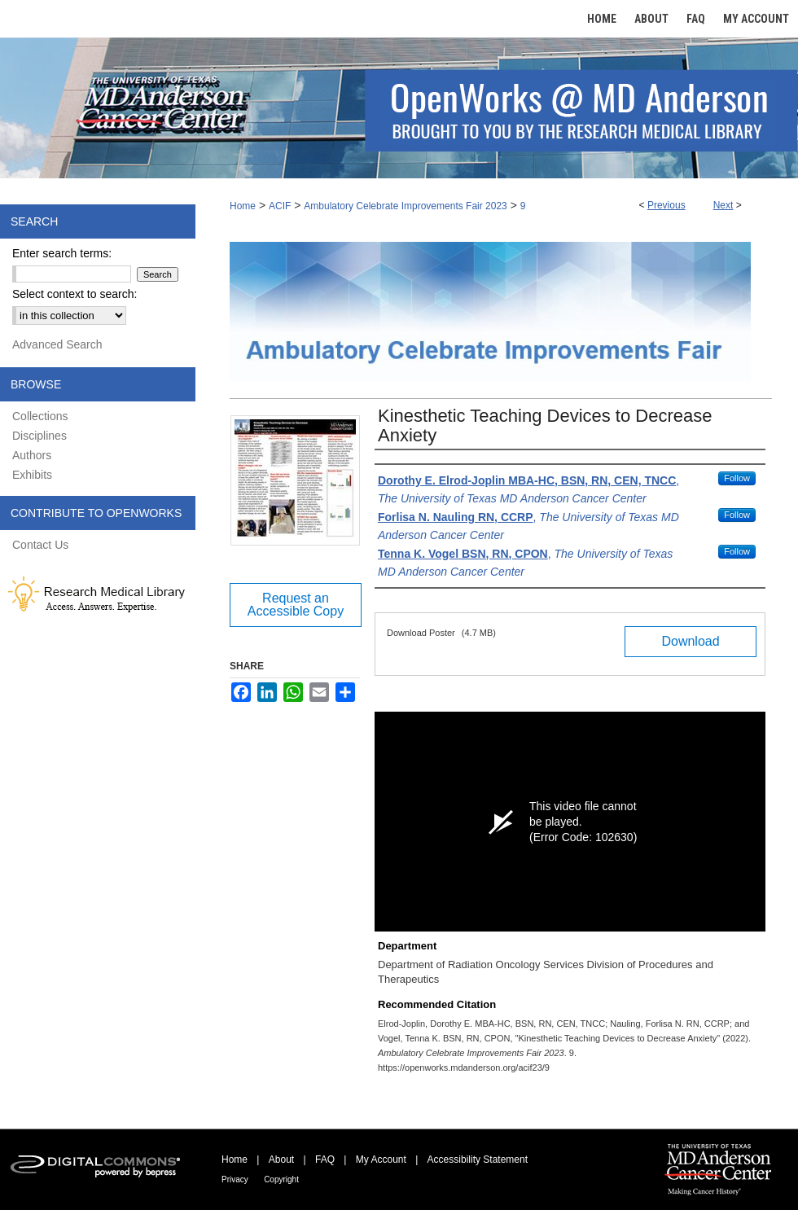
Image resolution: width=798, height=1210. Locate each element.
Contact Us (40, 544)
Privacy (234, 1179)
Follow (737, 478)
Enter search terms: (62, 253)
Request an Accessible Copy (296, 604)
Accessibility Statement (478, 1159)
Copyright (281, 1179)
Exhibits (32, 474)
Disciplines (39, 435)
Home (243, 206)
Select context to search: (74, 293)
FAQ (325, 1159)
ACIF (280, 206)
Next (723, 205)
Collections (40, 416)
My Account (381, 1159)
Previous (666, 205)
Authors (31, 455)
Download (690, 641)
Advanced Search (57, 344)
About (281, 1159)
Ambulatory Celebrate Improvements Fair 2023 (405, 206)
